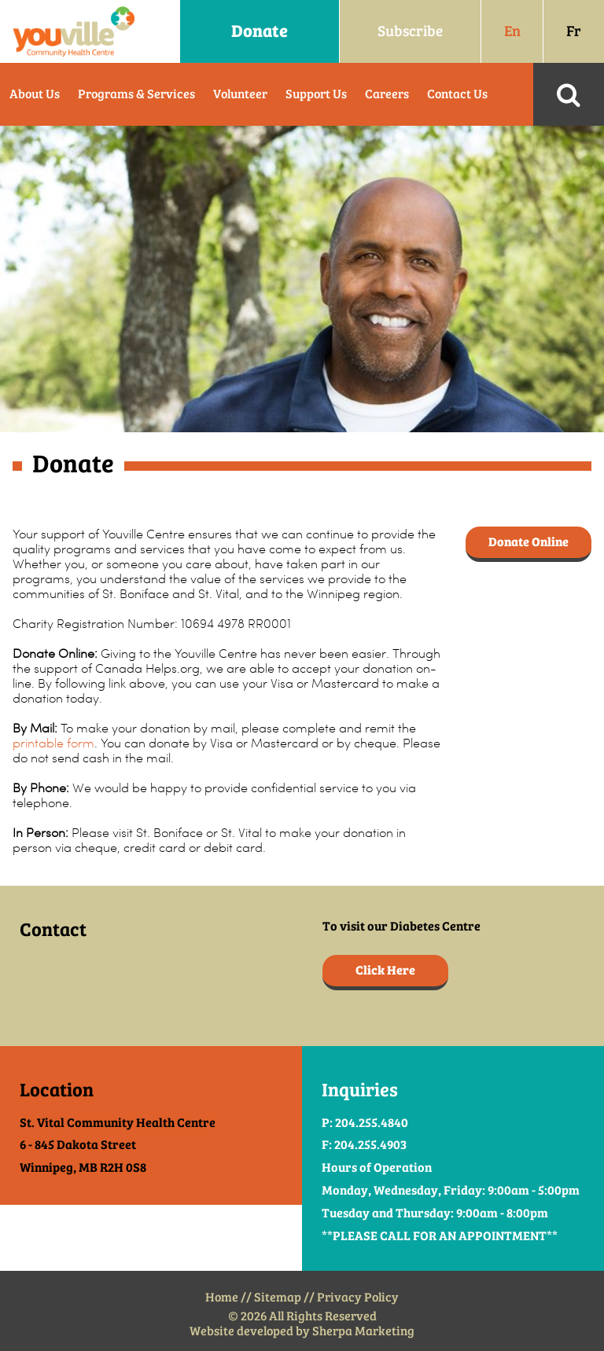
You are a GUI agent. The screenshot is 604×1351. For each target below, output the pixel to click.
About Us (34, 93)
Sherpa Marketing (363, 1330)
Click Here (385, 970)
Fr (573, 31)
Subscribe (410, 31)
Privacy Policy (358, 1297)
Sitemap (277, 1297)
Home (221, 1297)
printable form (53, 743)
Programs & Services (136, 93)
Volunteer (240, 93)
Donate (259, 31)
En (512, 31)
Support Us (316, 93)
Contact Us (457, 93)
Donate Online (528, 541)
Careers (387, 93)
